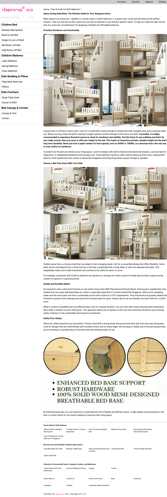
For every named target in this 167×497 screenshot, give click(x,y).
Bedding (162, 2)
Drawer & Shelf (9, 102)
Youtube (69, 485)
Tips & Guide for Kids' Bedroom (65, 9)
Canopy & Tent (9, 113)
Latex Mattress (9, 61)
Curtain (5, 118)
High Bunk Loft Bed (11, 50)
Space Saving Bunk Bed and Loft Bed (99, 450)
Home (46, 9)
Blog (113, 479)
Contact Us (70, 479)
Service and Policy (95, 479)
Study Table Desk (10, 97)
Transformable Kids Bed (142, 449)
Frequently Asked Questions (99, 485)
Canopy (91, 468)
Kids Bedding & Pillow (14, 76)
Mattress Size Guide (118, 429)
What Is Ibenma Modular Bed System (53, 430)
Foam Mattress (9, 71)
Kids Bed (135, 2)
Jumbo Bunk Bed (117, 449)
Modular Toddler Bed (74, 449)
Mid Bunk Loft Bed (11, 45)
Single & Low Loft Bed (13, 40)
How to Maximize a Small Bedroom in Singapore (53, 437)
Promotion (121, 2)
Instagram (47, 485)
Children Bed (9, 24)
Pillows (5, 86)
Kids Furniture (10, 92)
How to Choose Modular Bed (98, 430)
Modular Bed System (12, 30)
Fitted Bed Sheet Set (12, 82)
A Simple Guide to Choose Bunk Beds (76, 430)
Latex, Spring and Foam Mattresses (52, 469)
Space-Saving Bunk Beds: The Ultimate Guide (143, 430)
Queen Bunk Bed (50, 455)
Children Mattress (12, 55)
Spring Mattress (10, 66)
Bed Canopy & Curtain (14, 107)
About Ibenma (49, 479)
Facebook (137, 479)
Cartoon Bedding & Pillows (76, 468)
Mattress (149, 2)
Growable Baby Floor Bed (53, 449)
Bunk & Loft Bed (10, 35)
